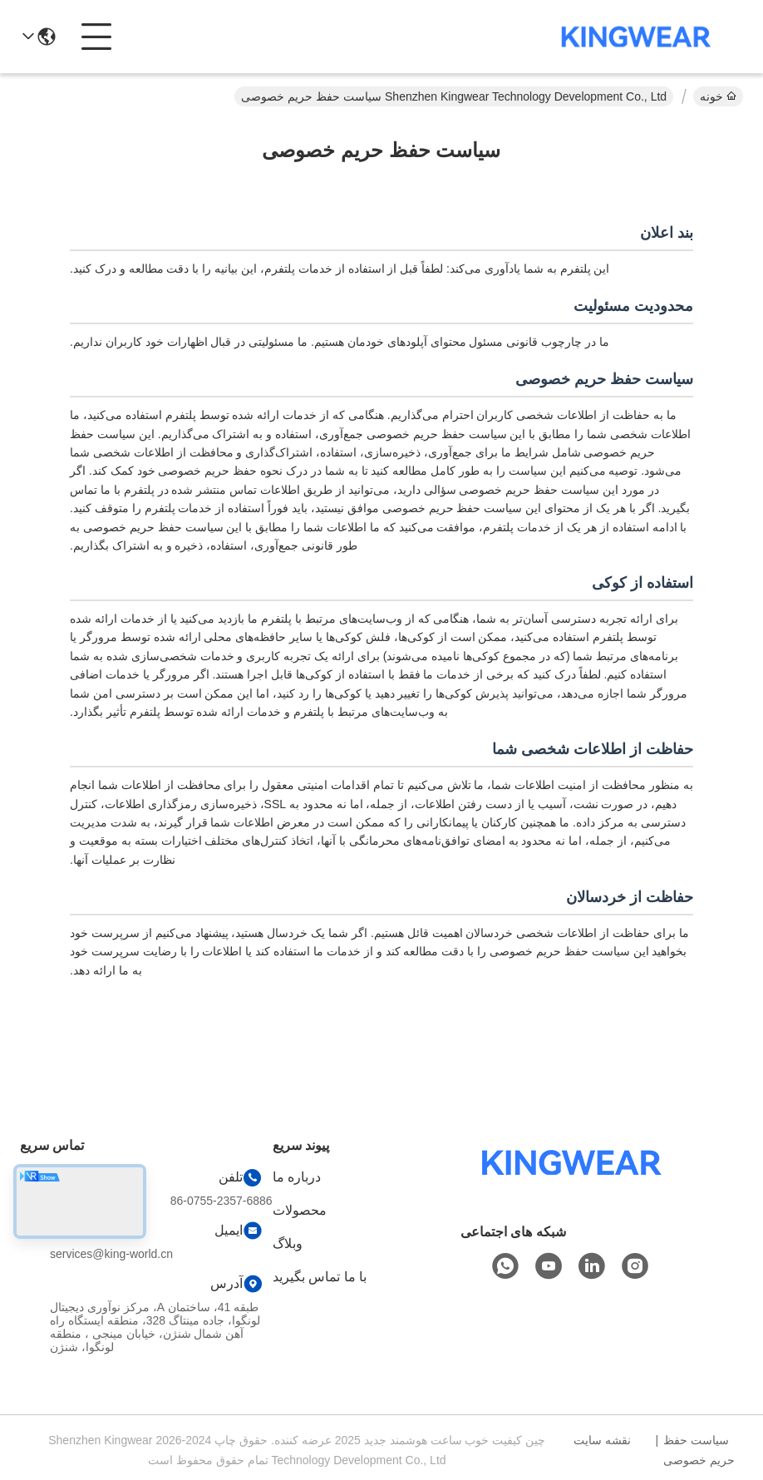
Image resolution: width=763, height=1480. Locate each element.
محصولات (300, 1210)
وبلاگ (288, 1243)
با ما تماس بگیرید (320, 1277)
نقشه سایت (602, 1440)
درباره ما (297, 1177)
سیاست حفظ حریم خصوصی (699, 1450)
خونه (718, 96)
